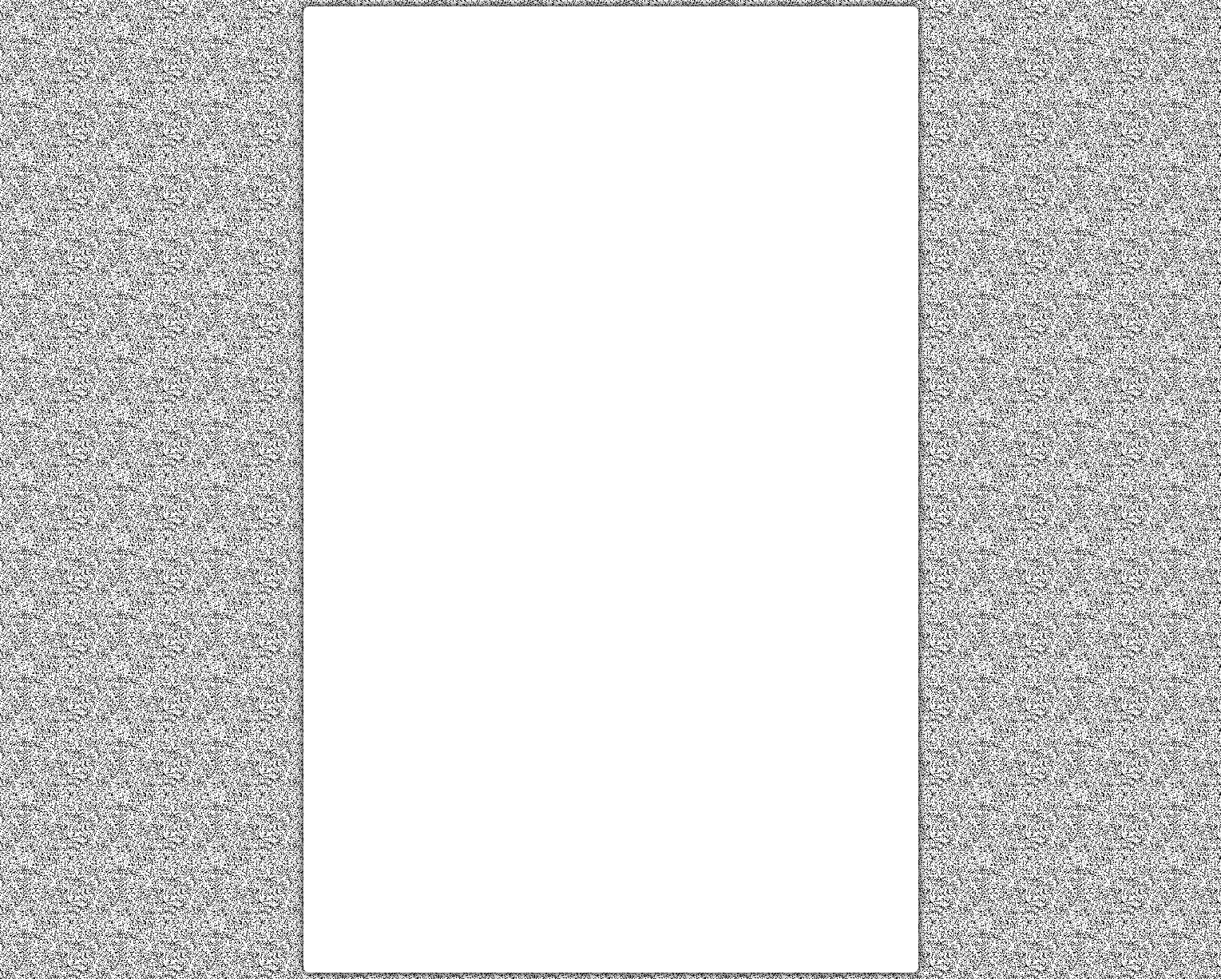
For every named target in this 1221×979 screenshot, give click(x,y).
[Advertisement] (610, 130)
